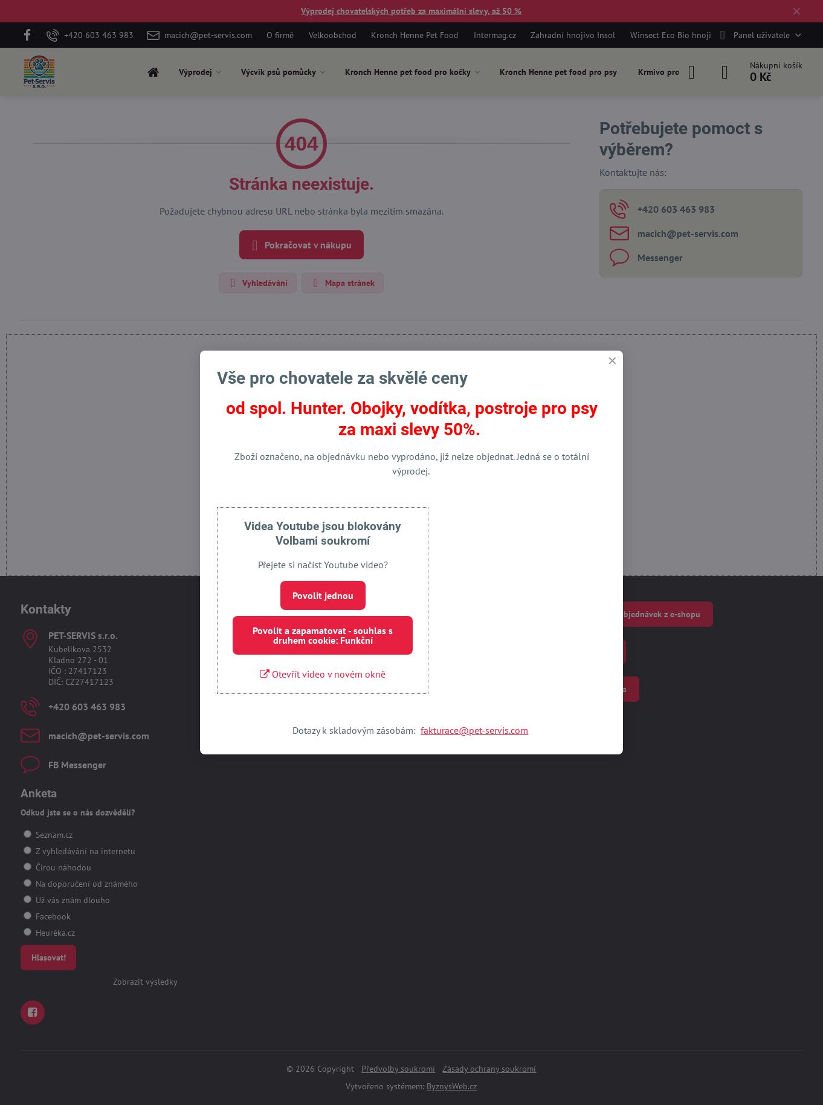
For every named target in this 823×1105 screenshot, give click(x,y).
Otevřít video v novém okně (323, 674)
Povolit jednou (322, 595)
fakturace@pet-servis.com (474, 730)
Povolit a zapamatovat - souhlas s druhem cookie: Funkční (323, 635)
